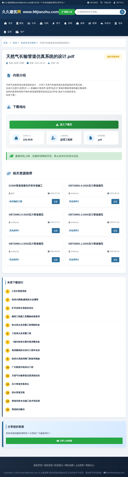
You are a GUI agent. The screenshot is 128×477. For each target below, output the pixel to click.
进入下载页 (64, 124)
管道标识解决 (18, 409)
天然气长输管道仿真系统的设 (26, 375)
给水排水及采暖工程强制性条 (26, 325)
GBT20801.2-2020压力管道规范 (26, 243)
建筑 (19, 23)
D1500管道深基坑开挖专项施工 (26, 185)
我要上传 (66, 12)
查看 (56, 201)
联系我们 (58, 465)
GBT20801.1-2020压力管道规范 (85, 243)
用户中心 (119, 2)
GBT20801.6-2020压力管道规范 (85, 185)
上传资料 (79, 465)
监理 (8, 32)
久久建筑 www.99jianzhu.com (30, 12)
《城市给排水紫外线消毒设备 (26, 342)
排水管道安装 (18, 392)
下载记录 (105, 2)
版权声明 (38, 465)
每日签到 (92, 2)
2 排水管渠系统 (19, 291)
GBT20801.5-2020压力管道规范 (26, 214)
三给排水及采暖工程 (21, 333)
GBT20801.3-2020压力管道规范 (85, 214)
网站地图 (69, 465)
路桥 (80, 23)
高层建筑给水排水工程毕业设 (26, 350)
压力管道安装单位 (20, 384)
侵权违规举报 (113, 57)
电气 (56, 23)
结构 (44, 23)
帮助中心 (90, 465)
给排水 (106, 23)
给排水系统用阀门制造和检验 (26, 359)
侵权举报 (48, 465)
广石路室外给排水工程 (22, 367)
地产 (20, 32)
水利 (31, 23)
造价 (118, 23)
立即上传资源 (64, 441)
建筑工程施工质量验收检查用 (26, 316)
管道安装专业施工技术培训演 (26, 401)
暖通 (93, 23)
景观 (68, 23)
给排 (15, 43)
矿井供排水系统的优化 (22, 308)
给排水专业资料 (28, 43)
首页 (8, 23)
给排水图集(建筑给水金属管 (25, 299)
